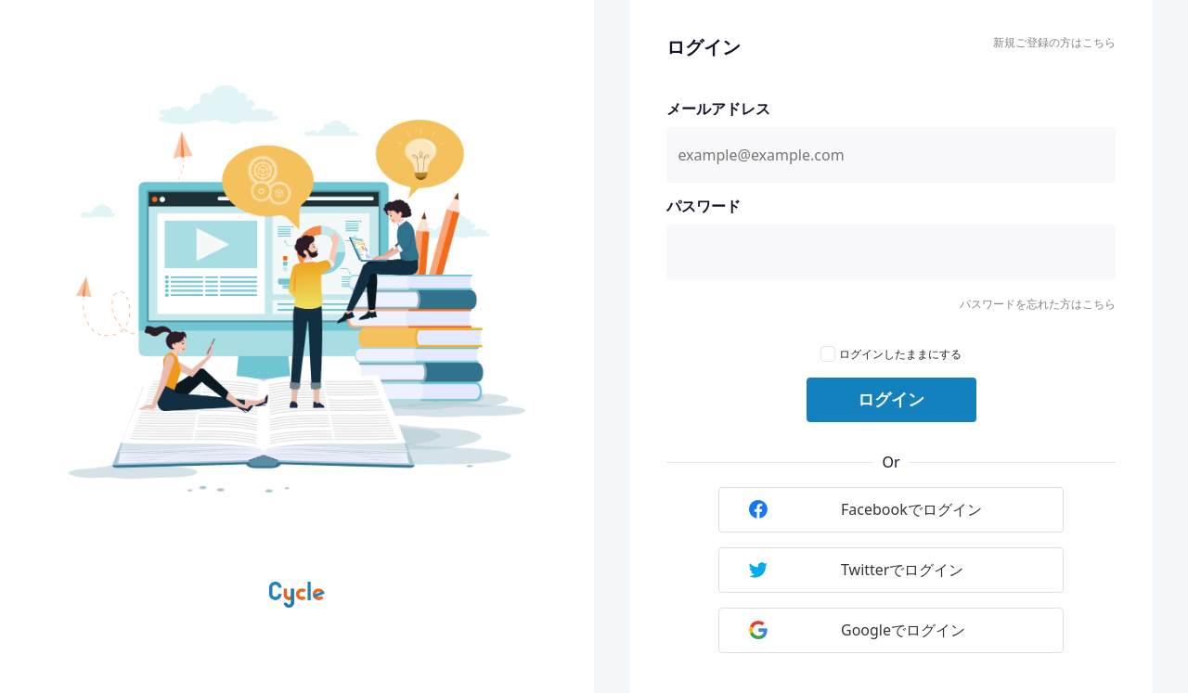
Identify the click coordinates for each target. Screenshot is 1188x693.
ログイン (891, 400)
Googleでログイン (857, 630)
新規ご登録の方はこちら (1054, 42)
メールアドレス (718, 108)
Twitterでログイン (856, 569)
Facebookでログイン (865, 509)
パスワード (703, 206)
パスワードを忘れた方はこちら (1038, 304)
